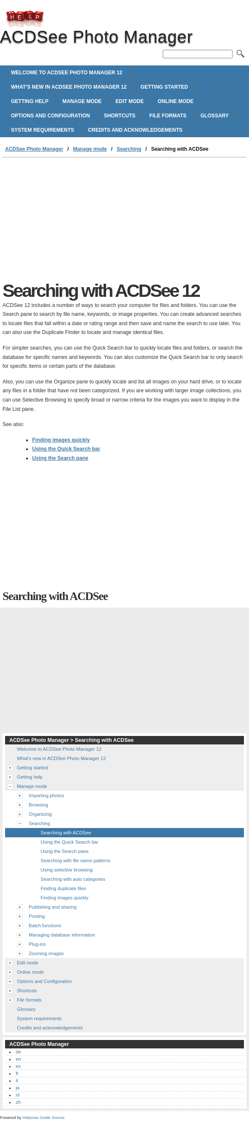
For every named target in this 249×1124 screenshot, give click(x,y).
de (18, 1051)
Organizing (40, 814)
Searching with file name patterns (75, 860)
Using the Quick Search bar (66, 449)
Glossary (214, 116)
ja (17, 1087)
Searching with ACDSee (66, 832)
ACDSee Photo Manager (25, 19)
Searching (129, 149)
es (18, 1066)
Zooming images (46, 953)
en (18, 1059)
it (17, 1080)
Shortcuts (120, 116)
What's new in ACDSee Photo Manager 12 (68, 87)
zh (18, 1102)
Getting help (30, 101)
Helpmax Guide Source (43, 1117)
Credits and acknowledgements (135, 130)
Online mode (176, 101)
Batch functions (45, 925)
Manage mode (82, 101)
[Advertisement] (74, 221)
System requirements (42, 130)
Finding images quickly (61, 440)
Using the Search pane (60, 458)
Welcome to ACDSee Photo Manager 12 (66, 73)
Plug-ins (37, 944)
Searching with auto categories (73, 879)
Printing (37, 916)
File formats (167, 116)
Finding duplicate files (63, 888)
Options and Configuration (50, 116)
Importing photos (46, 795)
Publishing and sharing (53, 907)
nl (17, 1094)
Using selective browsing (67, 869)
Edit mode (129, 101)
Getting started (164, 87)
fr (17, 1073)
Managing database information (62, 934)
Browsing (38, 804)
